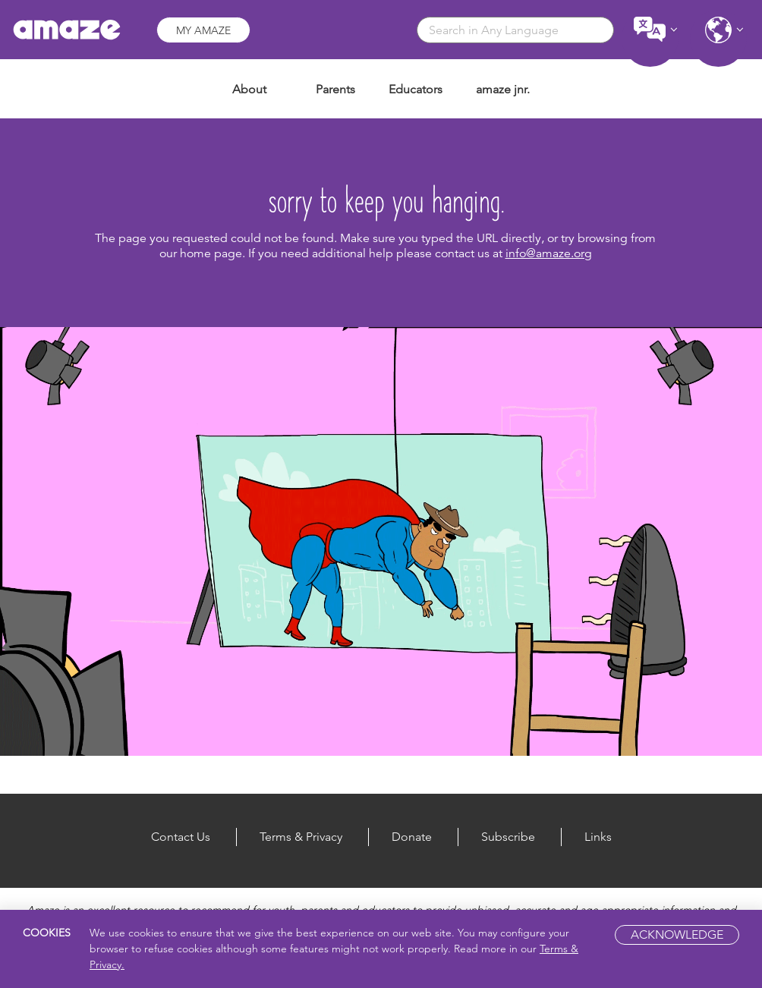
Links (598, 836)
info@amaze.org (548, 253)
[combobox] (515, 30)
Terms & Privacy (301, 836)
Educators (415, 89)
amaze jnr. (503, 89)
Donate (412, 836)
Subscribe (508, 836)
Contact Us (180, 836)
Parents (335, 89)
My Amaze (203, 30)
